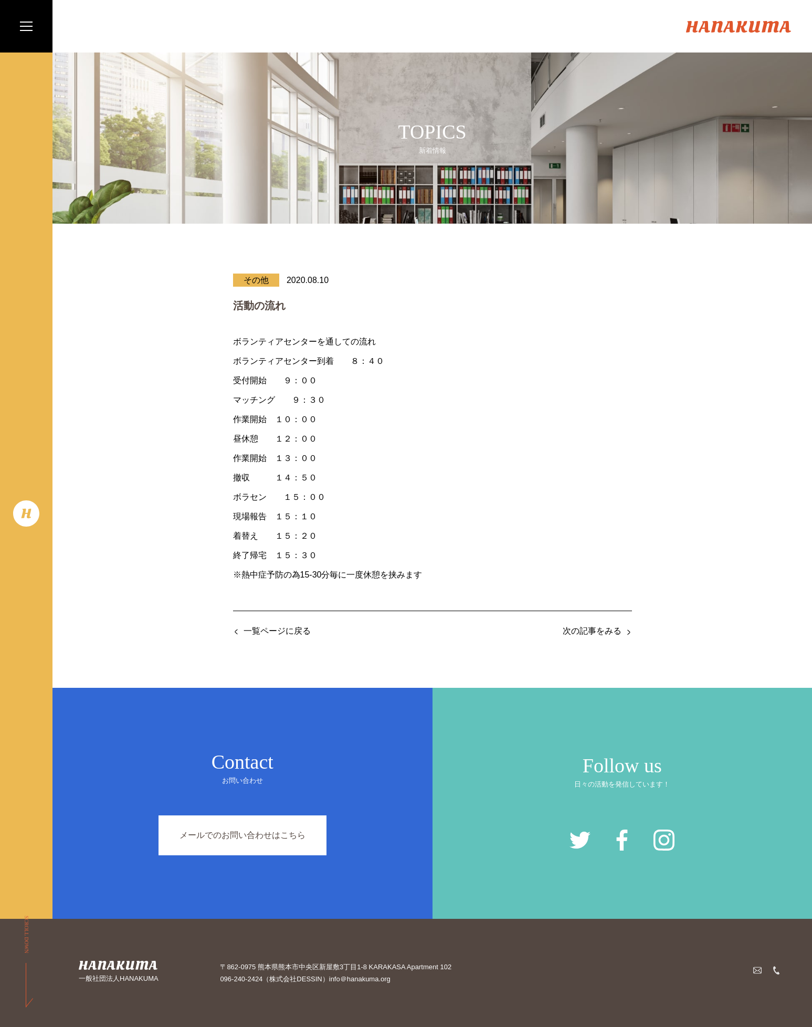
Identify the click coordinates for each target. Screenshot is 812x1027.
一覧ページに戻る (277, 630)
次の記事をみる (592, 631)
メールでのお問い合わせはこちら (242, 835)
